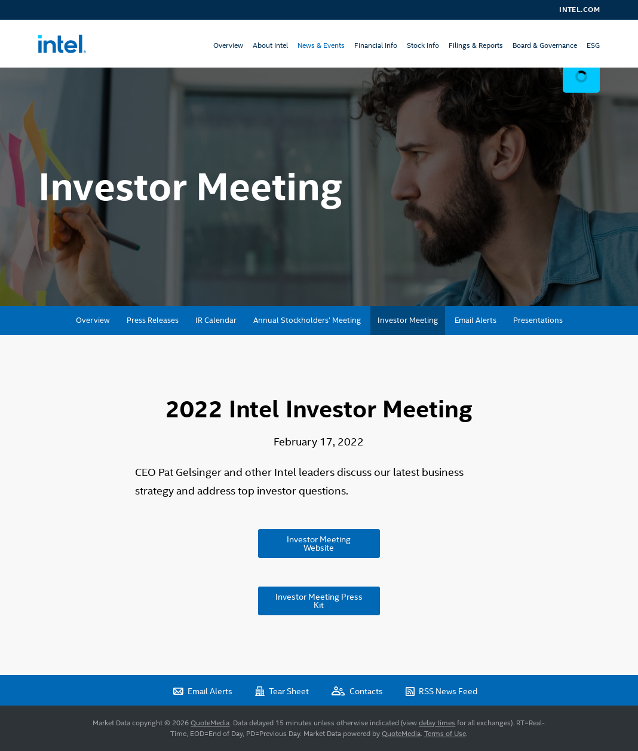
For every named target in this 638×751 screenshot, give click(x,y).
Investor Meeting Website (319, 543)
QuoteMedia (210, 723)
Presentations (538, 320)
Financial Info (375, 45)
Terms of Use (445, 733)
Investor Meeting (408, 320)
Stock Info (423, 45)
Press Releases (153, 320)
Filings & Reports (476, 45)
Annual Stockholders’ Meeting (307, 320)
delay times (437, 723)
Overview (228, 45)
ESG (593, 45)
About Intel (270, 45)
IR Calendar (216, 320)
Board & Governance (545, 45)
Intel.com (579, 9)
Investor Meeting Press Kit (319, 600)
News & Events (321, 45)
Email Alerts (475, 320)
